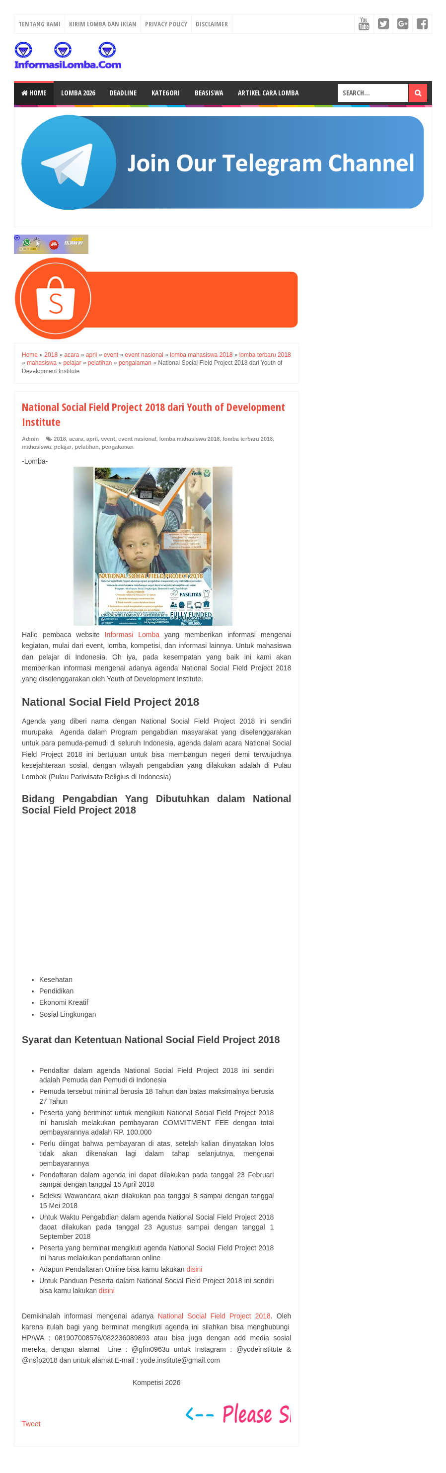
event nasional (137, 439)
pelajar (63, 447)
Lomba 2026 (78, 92)
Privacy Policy (166, 23)
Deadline (123, 92)
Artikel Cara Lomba (268, 92)
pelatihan (86, 447)
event (108, 439)
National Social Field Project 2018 (214, 1316)
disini (195, 1269)
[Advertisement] (156, 895)
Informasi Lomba (132, 635)
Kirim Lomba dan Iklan (103, 23)
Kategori (165, 92)
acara (76, 439)
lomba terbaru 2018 (248, 439)
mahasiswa (36, 447)
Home (33, 92)
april (92, 439)
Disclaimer (212, 23)
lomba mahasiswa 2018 (189, 439)
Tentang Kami (39, 23)
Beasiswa (209, 92)
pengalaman (118, 447)
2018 (60, 439)
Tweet (31, 1424)
